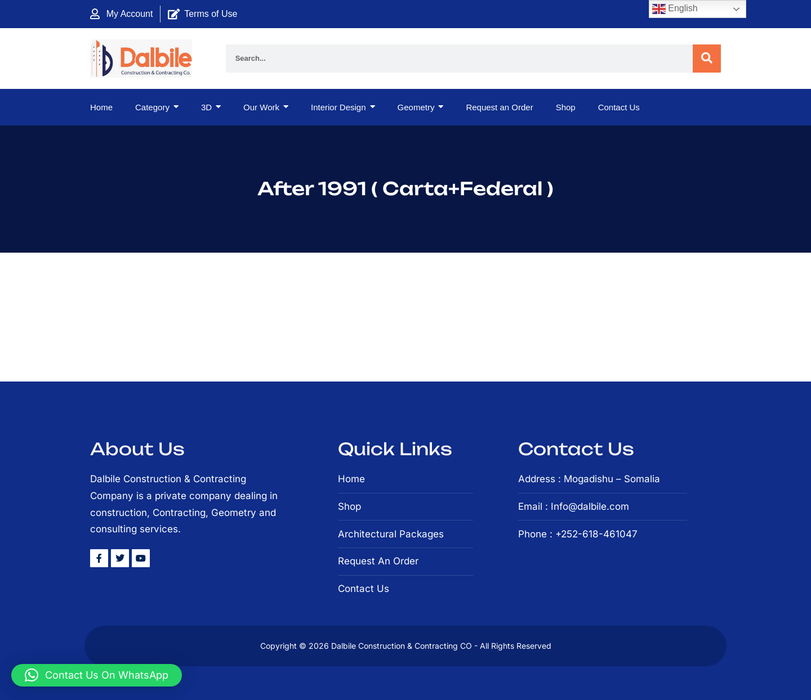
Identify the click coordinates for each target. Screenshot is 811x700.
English (675, 9)
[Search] (707, 58)
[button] (96, 675)
